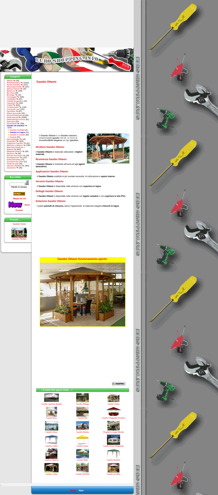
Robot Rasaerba (13, 160)
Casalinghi (12, 99)
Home (73, 490)
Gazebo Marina (82, 432)
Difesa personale (14, 113)
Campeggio (13, 97)
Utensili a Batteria (15, 166)
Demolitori (12, 111)
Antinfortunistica (15, 83)
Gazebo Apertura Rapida (51, 404)
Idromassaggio (14, 139)
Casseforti (12, 103)
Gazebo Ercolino (113, 474)
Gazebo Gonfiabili (17, 130)
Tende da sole (13, 164)
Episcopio (11, 121)
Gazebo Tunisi (19, 225)
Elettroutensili (14, 117)
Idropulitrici (13, 141)
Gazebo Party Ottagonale (113, 446)
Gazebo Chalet (51, 446)
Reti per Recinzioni (16, 155)
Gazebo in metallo (17, 135)
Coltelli (11, 105)
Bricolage (12, 95)
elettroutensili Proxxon (16, 119)
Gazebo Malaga (82, 404)
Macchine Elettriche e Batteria (16, 148)
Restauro (12, 153)
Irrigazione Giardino (16, 143)
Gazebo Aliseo (51, 432)
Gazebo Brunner (113, 460)
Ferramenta (13, 123)
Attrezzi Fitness (14, 89)
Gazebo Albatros (51, 460)
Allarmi (11, 81)
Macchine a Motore (16, 145)
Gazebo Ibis (83, 418)
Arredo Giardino (15, 85)
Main (81, 490)
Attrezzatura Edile (15, 87)
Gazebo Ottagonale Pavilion (113, 418)
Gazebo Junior (83, 446)
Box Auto (10, 93)
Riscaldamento (14, 157)
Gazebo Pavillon (82, 474)
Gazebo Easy (51, 418)
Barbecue (12, 91)
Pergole (13, 137)
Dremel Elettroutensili (16, 115)
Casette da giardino (15, 101)
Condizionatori (14, 107)
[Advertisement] (28, 24)
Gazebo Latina (51, 474)
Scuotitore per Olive (15, 162)
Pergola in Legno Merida (113, 432)
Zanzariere (13, 168)
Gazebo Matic (82, 460)
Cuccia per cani (13, 109)
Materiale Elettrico (16, 151)
